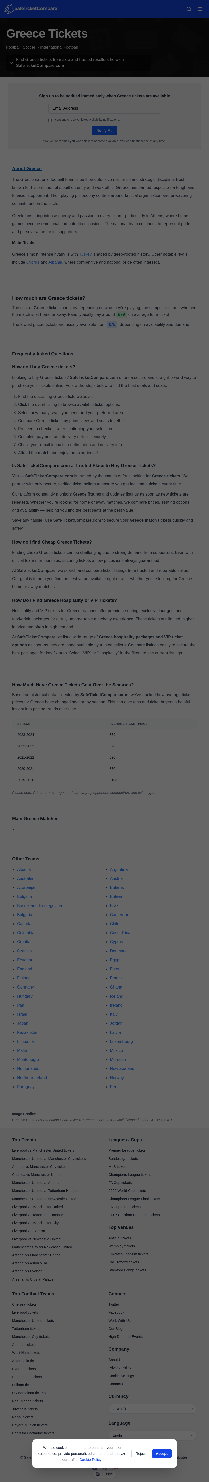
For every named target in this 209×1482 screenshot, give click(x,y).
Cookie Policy (90, 1460)
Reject (141, 1454)
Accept (162, 1454)
